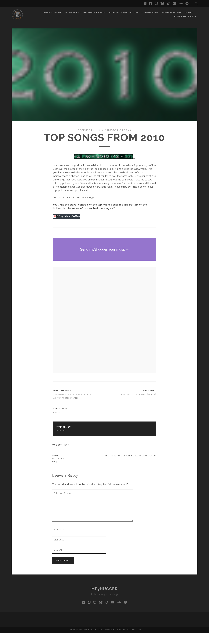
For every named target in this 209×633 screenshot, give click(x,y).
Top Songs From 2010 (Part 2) (138, 394)
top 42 (126, 130)
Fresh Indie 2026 (171, 12)
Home (46, 12)
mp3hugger (104, 589)
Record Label (131, 12)
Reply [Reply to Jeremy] (54, 461)
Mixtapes (114, 12)
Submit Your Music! (185, 16)
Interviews (72, 12)
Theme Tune (151, 12)
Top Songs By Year (94, 12)
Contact (190, 12)
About (57, 12)
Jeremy (55, 455)
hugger (112, 130)
